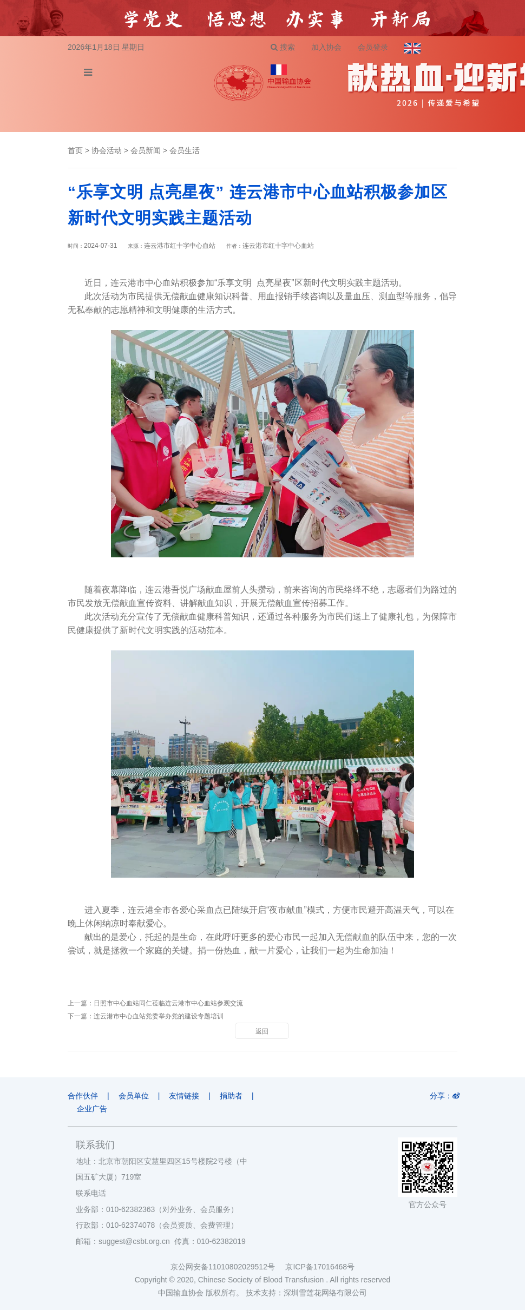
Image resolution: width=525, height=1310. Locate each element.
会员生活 (184, 150)
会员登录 (373, 47)
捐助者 (231, 1095)
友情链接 (184, 1095)
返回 (261, 1031)
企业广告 (92, 1108)
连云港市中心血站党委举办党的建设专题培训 (159, 1016)
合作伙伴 (83, 1095)
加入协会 (326, 47)
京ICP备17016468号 (320, 1266)
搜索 (283, 47)
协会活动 (106, 150)
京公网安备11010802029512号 (227, 1266)
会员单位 (134, 1095)
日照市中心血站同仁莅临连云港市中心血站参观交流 (168, 1003)
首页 (75, 150)
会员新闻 (145, 150)
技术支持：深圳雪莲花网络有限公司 (306, 1292)
